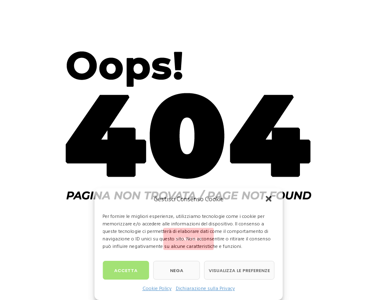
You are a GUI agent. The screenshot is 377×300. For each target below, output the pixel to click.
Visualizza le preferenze (239, 270)
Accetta (125, 270)
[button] (270, 200)
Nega (176, 270)
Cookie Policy (157, 288)
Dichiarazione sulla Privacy (205, 288)
